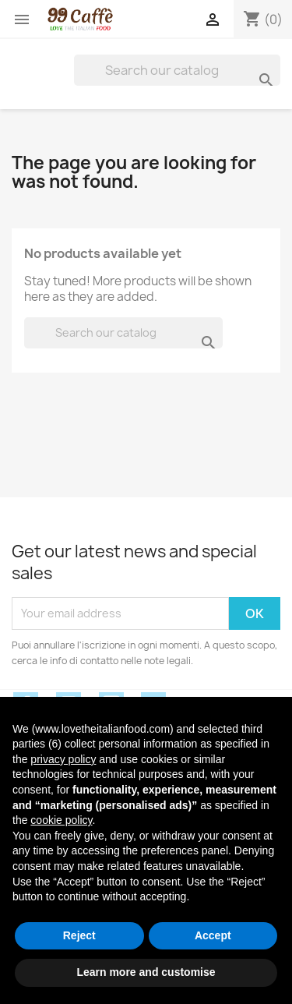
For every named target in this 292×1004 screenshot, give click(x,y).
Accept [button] (213, 935)
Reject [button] (79, 935)
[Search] (177, 70)
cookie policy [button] (61, 820)
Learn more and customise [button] (145, 972)
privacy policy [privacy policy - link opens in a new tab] (63, 759)
